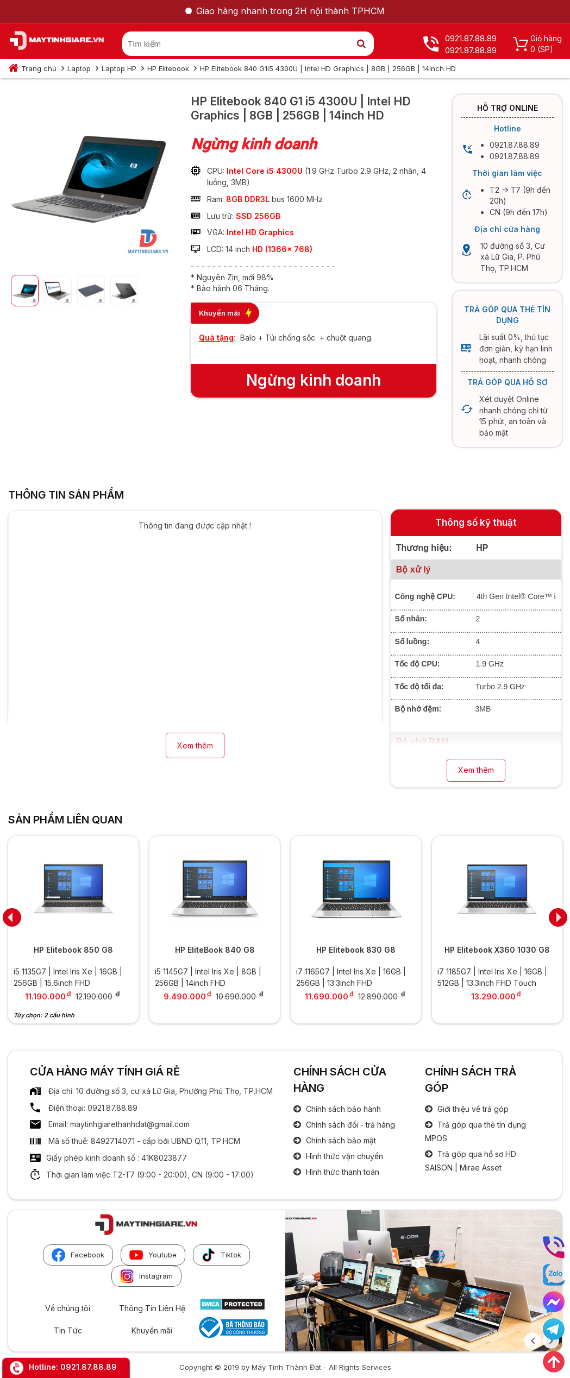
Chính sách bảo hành (342, 1108)
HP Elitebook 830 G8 (356, 949)
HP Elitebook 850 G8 (73, 949)
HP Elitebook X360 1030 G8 (497, 949)
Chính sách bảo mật (340, 1140)
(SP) (545, 49)
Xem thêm (195, 745)
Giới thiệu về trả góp (472, 1108)
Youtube (153, 1255)
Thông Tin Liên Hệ (152, 1308)
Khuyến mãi (151, 1330)
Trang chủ (39, 68)
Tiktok (221, 1255)
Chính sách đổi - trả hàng (349, 1124)
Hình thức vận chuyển (343, 1156)
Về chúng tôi (67, 1308)
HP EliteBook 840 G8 (215, 949)
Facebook (78, 1255)
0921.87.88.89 (88, 1366)
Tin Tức (68, 1330)
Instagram (146, 1276)
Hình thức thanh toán (341, 1171)
